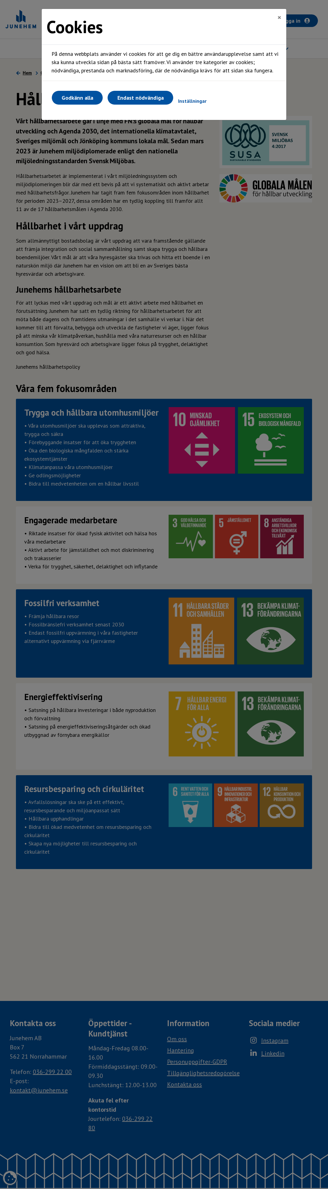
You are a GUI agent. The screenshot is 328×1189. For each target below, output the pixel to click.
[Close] (279, 17)
